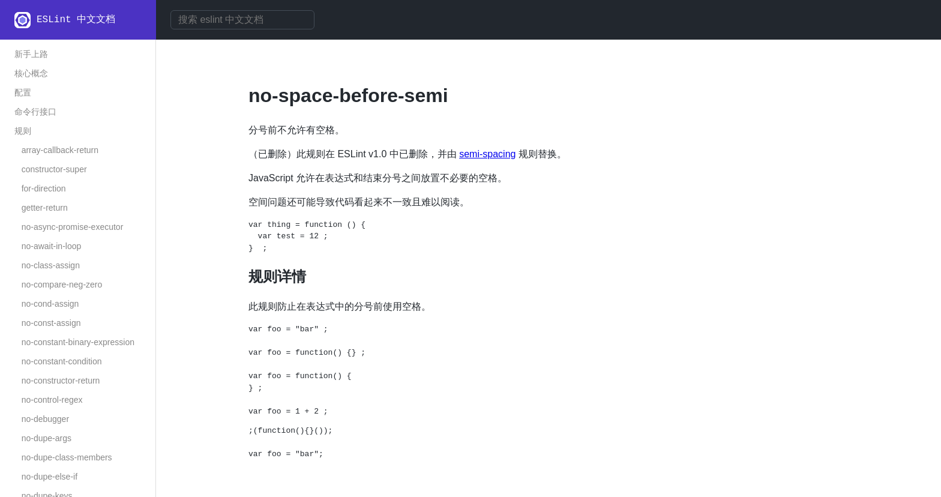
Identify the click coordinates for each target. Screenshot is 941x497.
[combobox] (242, 19)
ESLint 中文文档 (76, 19)
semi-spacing (487, 154)
